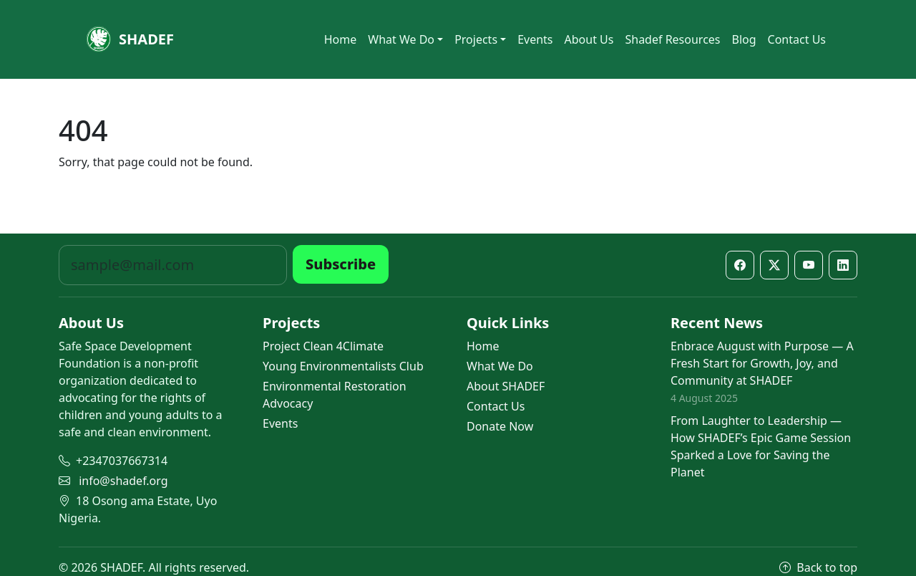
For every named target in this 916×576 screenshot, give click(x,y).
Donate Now (500, 426)
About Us (589, 39)
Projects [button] (475, 39)
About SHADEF (506, 386)
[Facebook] (740, 265)
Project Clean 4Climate (323, 346)
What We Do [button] (401, 39)
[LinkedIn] (843, 265)
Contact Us (797, 39)
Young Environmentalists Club (343, 366)
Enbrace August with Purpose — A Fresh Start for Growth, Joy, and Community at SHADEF (762, 363)
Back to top (818, 567)
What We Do (500, 366)
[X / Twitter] (774, 265)
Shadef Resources (672, 39)
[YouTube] (808, 265)
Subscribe (341, 264)
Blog (744, 39)
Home (340, 39)
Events (534, 39)
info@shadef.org (123, 481)
